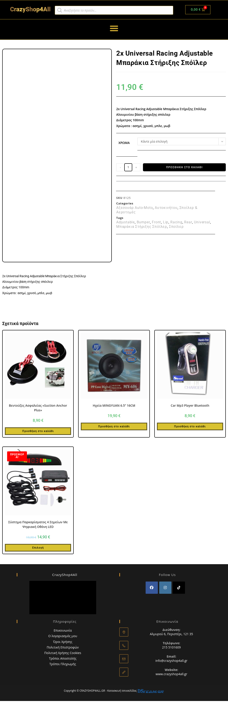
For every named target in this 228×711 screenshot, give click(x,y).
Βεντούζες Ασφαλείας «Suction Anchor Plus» (38, 407)
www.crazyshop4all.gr (171, 674)
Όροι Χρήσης (62, 642)
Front (156, 222)
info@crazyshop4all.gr (171, 660)
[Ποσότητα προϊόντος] (128, 167)
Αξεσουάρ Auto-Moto (134, 208)
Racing (176, 222)
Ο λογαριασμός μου (62, 636)
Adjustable (125, 222)
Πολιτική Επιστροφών (63, 647)
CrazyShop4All (64, 574)
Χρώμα (124, 143)
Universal (202, 222)
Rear (188, 222)
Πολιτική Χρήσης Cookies (62, 653)
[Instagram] (165, 588)
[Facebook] (152, 588)
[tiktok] (179, 588)
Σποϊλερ (176, 227)
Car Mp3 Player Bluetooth (190, 405)
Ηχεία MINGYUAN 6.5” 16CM (114, 405)
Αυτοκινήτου (166, 208)
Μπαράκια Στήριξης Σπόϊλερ (141, 227)
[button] (114, 28)
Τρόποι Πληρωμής (62, 664)
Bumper (143, 222)
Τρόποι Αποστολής (62, 658)
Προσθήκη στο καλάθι (184, 167)
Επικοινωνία (63, 630)
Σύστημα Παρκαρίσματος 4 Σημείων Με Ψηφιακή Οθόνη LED (38, 524)
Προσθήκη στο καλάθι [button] (38, 431)
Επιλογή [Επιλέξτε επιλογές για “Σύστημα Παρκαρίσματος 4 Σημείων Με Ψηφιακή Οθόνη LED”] (38, 547)
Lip (165, 222)
